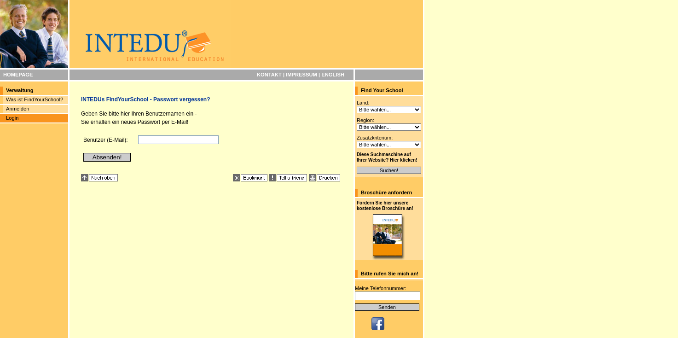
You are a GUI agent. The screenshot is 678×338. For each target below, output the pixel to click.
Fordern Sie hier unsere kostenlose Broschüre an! (385, 205)
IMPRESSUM (301, 74)
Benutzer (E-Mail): (105, 140)
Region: (365, 120)
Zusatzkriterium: (375, 137)
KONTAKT (269, 74)
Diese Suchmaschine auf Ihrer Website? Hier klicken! (387, 157)
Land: (363, 102)
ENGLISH (332, 74)
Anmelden (17, 108)
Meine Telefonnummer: (380, 288)
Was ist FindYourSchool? (34, 99)
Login (12, 118)
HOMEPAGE (18, 74)
